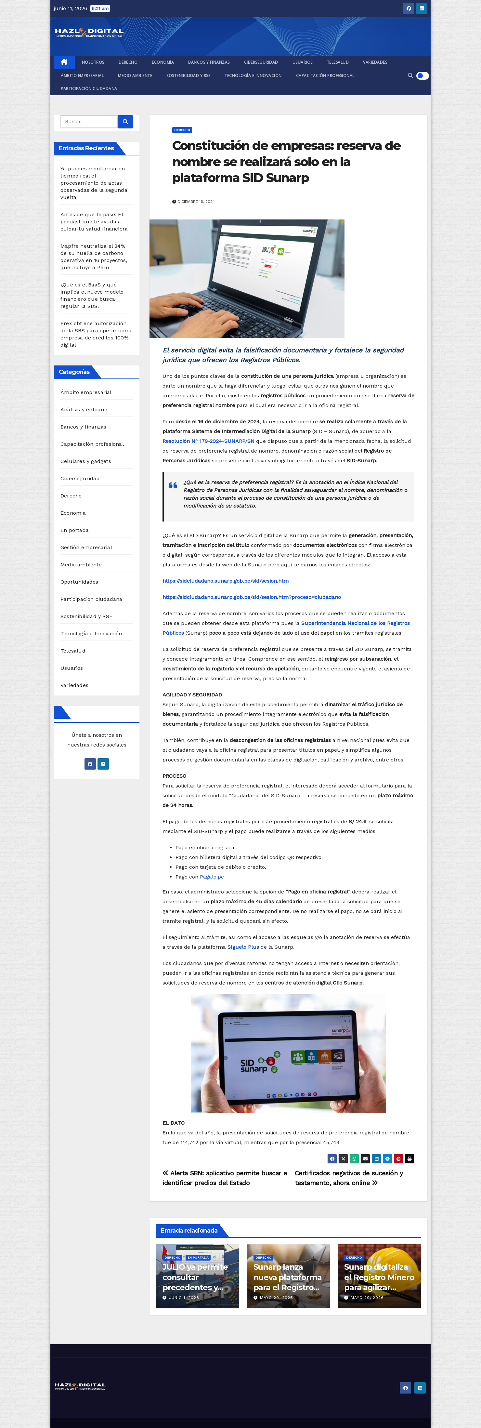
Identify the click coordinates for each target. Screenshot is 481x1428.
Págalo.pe (212, 877)
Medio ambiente (135, 75)
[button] (410, 76)
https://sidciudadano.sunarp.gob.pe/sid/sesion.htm (225, 581)
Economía (163, 62)
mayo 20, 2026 (276, 1297)
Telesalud (338, 62)
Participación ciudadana (89, 88)
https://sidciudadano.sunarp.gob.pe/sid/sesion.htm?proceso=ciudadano (251, 597)
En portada (74, 530)
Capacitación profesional (325, 75)
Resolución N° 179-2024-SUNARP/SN (208, 441)
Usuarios (302, 62)
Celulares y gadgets (85, 461)
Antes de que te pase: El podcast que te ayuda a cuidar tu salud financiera (94, 221)
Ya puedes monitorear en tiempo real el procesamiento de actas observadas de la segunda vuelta (93, 182)
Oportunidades (79, 582)
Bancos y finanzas (209, 62)
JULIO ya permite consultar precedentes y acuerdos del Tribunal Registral (196, 1287)
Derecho (128, 62)
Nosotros (93, 62)
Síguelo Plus (243, 947)
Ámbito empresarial (82, 75)
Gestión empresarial (86, 547)
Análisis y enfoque (84, 409)
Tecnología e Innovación (253, 75)
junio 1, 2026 (184, 1297)
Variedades (375, 62)
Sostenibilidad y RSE (188, 75)
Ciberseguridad (261, 62)
